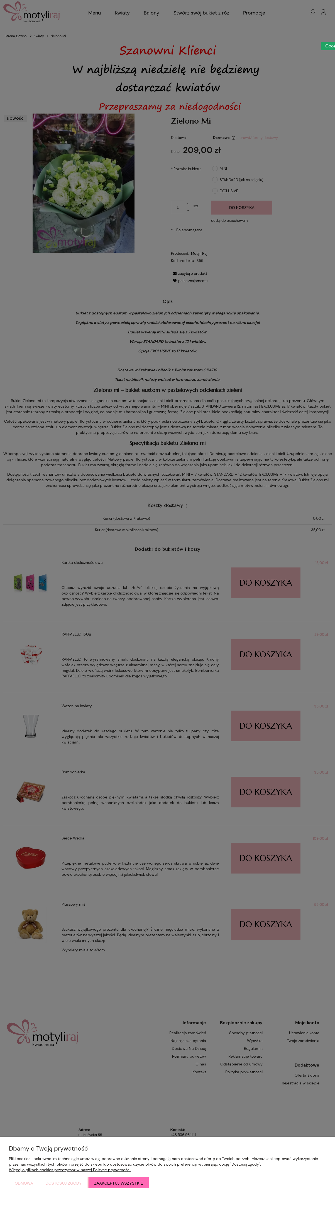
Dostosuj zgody (64, 1183)
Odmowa (24, 1183)
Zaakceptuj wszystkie (118, 1183)
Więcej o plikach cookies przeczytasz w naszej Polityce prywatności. (70, 1169)
